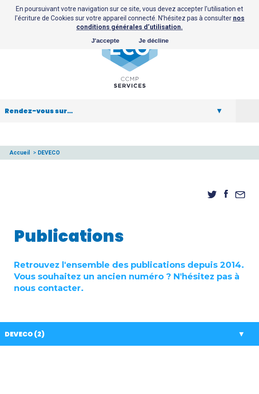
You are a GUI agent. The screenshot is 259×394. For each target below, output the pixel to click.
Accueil (19, 152)
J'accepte (105, 40)
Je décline (153, 40)
